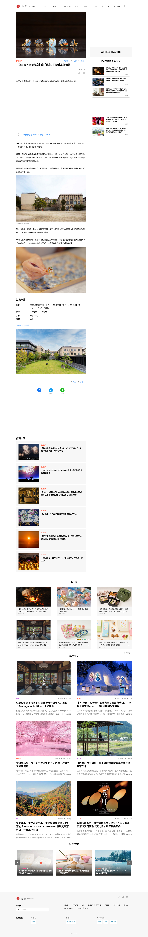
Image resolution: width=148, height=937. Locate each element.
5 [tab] (79, 879)
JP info (117, 6)
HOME (46, 6)
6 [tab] (83, 879)
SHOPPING (105, 6)
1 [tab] (65, 879)
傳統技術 (113, 921)
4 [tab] (76, 879)
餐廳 (33, 921)
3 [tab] (72, 879)
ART (77, 6)
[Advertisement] (51, 414)
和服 (106, 921)
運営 (86, 908)
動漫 (99, 921)
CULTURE (68, 6)
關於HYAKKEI (68, 908)
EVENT (94, 6)
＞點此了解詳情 (22, 325)
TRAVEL (56, 6)
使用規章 (79, 908)
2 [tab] (69, 879)
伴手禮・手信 (71, 921)
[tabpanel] (74, 863)
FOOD (85, 6)
